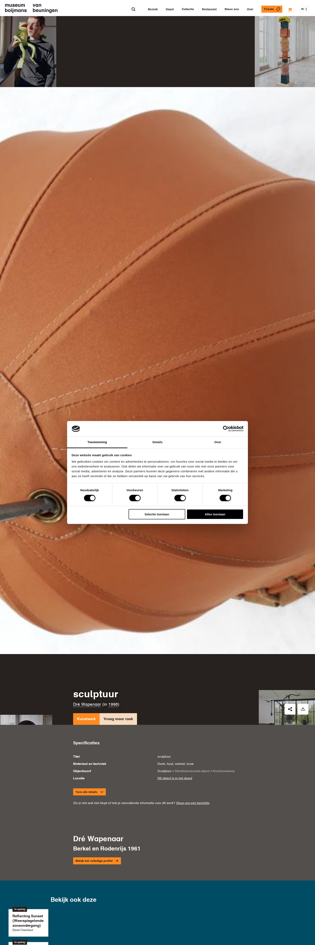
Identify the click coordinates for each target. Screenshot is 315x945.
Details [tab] (157, 442)
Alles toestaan (215, 514)
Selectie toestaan (157, 514)
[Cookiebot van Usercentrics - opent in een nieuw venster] (225, 429)
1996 (113, 705)
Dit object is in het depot (175, 778)
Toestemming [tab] (97, 442)
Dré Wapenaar (87, 705)
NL (304, 9)
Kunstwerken (53, 26)
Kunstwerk (86, 720)
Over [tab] (217, 442)
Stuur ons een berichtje (193, 803)
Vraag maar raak (118, 720)
